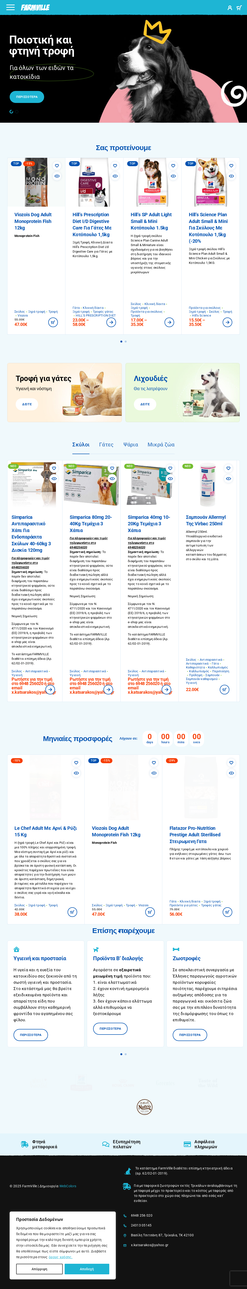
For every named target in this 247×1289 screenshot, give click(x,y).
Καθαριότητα (198, 667)
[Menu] (10, 7)
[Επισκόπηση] (57, 176)
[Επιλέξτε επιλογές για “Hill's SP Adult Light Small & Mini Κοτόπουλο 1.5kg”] (169, 322)
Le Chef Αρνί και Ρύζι (50, 843)
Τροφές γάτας (103, 311)
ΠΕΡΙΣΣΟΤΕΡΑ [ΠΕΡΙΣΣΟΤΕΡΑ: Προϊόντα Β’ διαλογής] (114, 1026)
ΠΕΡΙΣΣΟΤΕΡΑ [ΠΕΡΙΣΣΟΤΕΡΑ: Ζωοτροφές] (193, 1033)
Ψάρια (131, 445)
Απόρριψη (39, 1269)
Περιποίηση (223, 671)
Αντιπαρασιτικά (39, 671)
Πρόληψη (198, 675)
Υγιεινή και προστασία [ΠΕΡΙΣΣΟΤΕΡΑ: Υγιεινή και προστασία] (40, 958)
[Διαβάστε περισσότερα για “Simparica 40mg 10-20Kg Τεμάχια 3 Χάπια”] (169, 689)
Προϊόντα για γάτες (184, 905)
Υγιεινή (19, 675)
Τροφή (53, 311)
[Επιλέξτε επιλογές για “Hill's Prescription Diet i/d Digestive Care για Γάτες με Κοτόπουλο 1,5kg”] (111, 322)
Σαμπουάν (215, 675)
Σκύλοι (80, 445)
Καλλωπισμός (221, 667)
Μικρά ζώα (161, 445)
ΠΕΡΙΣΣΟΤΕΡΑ (27, 97)
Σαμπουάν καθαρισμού (204, 679)
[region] (63, 1245)
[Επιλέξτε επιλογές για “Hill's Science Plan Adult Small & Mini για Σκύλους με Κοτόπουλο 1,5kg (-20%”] (227, 322)
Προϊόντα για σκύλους (147, 311)
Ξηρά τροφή (36, 311)
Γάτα (76, 308)
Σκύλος (19, 311)
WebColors (67, 1186)
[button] (11, 112)
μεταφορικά (149, 1185)
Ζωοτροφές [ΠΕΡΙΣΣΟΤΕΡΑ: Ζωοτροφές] (186, 958)
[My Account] (230, 9)
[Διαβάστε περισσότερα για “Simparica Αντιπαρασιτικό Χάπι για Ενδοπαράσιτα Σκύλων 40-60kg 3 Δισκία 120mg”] (53, 689)
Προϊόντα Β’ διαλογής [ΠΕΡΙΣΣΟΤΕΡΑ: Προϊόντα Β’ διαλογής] (118, 958)
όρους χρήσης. (61, 1257)
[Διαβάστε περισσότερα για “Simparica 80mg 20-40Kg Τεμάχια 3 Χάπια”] (111, 689)
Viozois (23, 315)
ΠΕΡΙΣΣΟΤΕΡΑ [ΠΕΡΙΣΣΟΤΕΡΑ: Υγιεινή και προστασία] (34, 1033)
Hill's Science (201, 315)
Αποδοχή (87, 1269)
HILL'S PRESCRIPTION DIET (96, 315)
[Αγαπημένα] (57, 165)
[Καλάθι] (239, 8)
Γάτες (106, 445)
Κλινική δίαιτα (93, 308)
